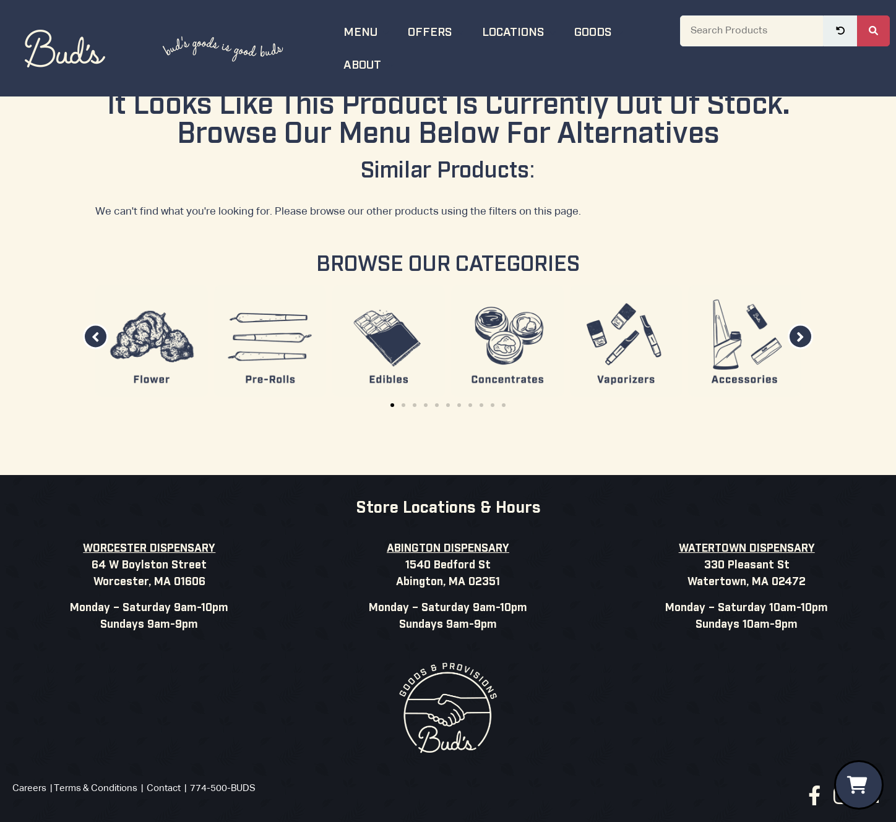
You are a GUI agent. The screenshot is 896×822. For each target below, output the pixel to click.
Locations (520, 31)
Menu (368, 31)
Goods (600, 31)
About (370, 63)
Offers (437, 31)
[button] (95, 371)
